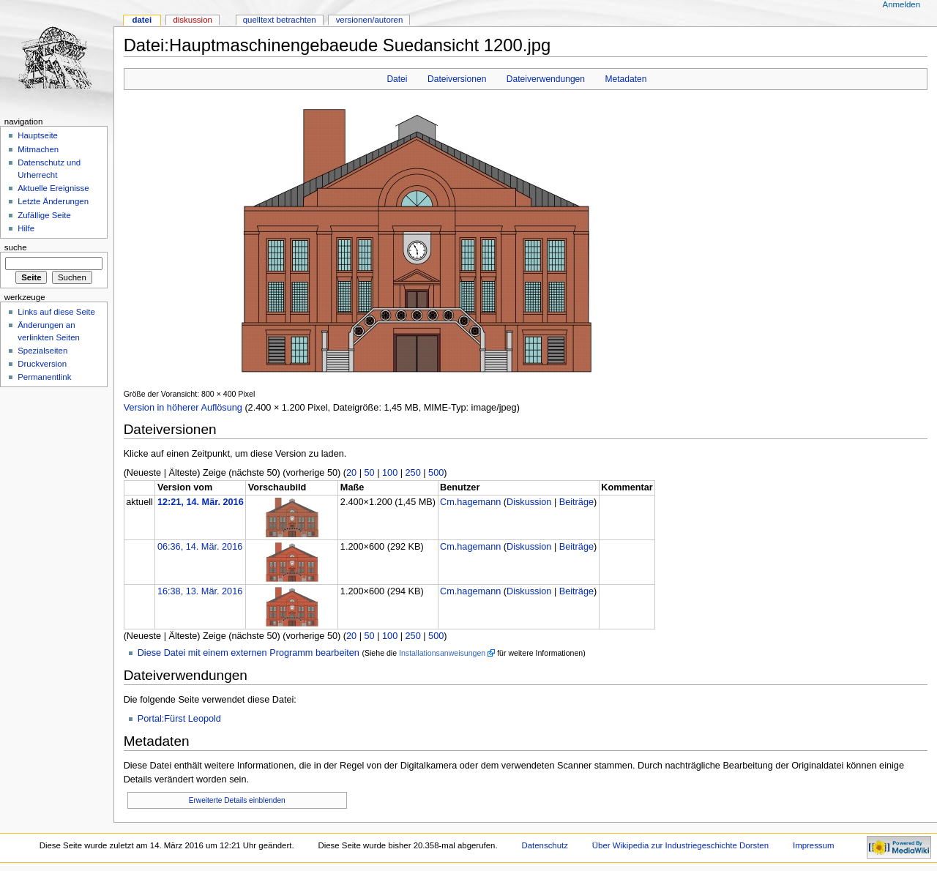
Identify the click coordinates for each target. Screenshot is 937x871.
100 (389, 473)
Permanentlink (44, 377)
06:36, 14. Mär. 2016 (199, 547)
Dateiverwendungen (546, 79)
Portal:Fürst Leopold (179, 719)
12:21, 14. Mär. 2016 (200, 502)
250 (413, 473)
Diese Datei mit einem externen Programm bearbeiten (248, 653)
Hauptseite (38, 135)
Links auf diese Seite (56, 311)
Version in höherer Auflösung (183, 408)
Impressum (814, 845)
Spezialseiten (42, 350)
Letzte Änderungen (53, 201)
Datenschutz (544, 845)
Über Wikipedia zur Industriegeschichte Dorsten (680, 845)
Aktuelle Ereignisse (53, 188)
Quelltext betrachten (279, 19)
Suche (15, 247)
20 (351, 473)
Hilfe (26, 228)
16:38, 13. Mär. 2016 (199, 591)
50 (370, 473)
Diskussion (529, 502)
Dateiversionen (457, 79)
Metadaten (625, 79)
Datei (397, 79)
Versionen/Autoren (369, 19)
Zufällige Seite (44, 215)
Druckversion (42, 363)
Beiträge (576, 502)
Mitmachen (38, 149)
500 (436, 473)
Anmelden (902, 4)
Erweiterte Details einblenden (237, 800)
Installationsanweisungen (442, 652)
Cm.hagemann (470, 502)
